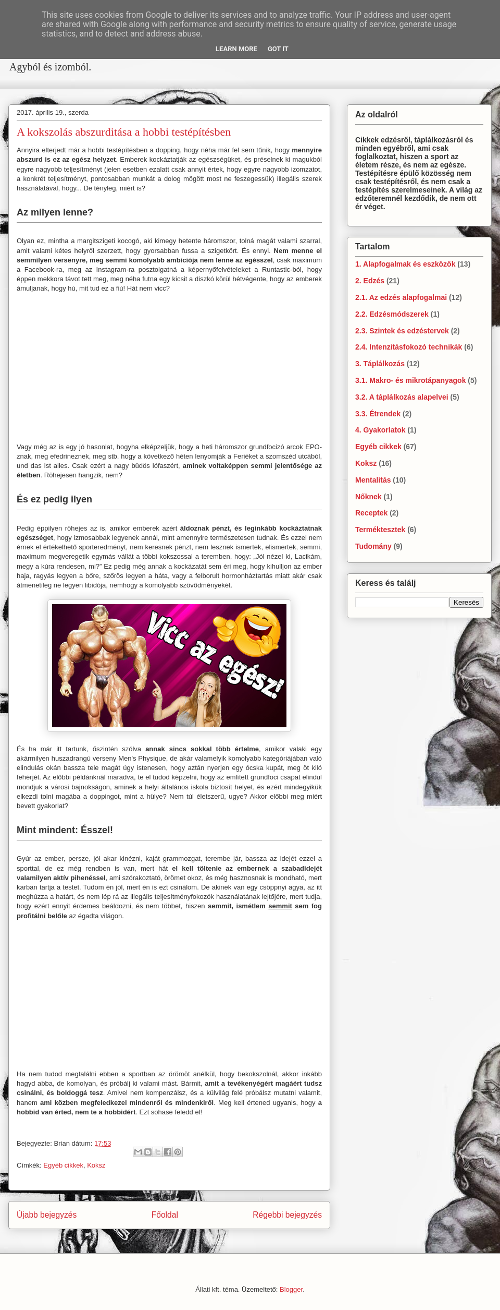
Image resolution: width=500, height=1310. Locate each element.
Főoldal (165, 1214)
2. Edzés (369, 281)
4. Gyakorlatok (380, 430)
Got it (278, 49)
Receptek (371, 513)
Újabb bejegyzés (47, 1214)
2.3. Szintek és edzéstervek (402, 331)
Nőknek (368, 496)
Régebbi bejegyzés (287, 1214)
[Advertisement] (177, 82)
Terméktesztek (380, 529)
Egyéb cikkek (63, 1165)
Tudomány (373, 546)
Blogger (291, 1289)
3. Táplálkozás (380, 363)
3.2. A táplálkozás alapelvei (401, 397)
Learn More (236, 49)
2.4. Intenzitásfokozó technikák (408, 347)
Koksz (96, 1165)
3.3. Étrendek (378, 414)
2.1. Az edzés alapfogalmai (401, 297)
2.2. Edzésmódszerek (392, 314)
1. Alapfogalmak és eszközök (405, 264)
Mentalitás (373, 480)
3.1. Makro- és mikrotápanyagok (410, 380)
